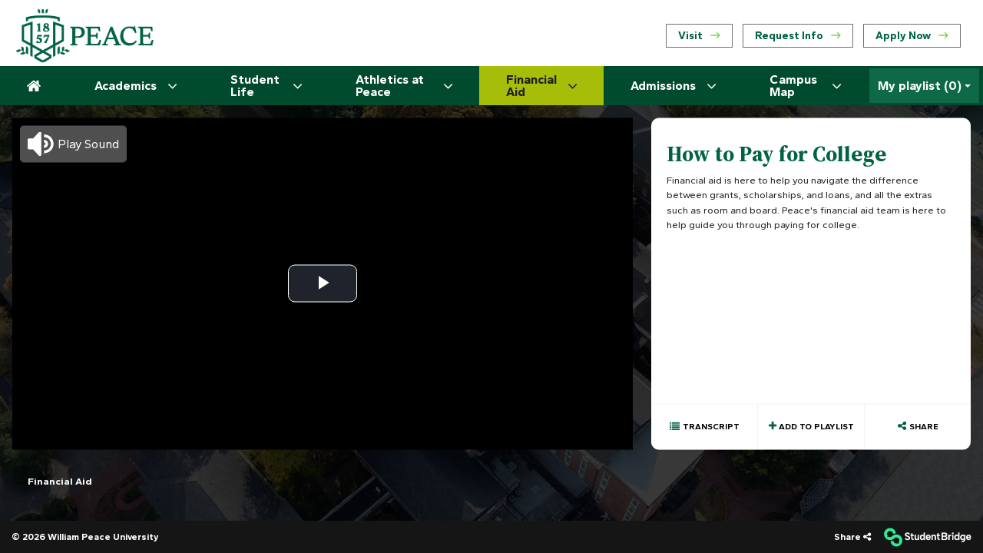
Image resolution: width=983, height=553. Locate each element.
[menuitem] (84, 35)
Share (923, 426)
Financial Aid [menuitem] (60, 480)
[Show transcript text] (704, 426)
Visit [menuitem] (699, 35)
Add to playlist (815, 426)
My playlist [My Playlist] (919, 86)
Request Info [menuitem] (798, 35)
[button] (73, 143)
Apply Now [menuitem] (911, 35)
